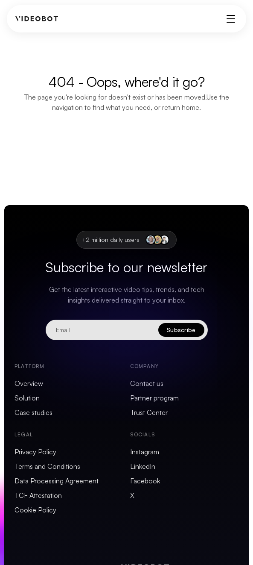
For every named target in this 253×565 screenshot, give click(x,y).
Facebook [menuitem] (145, 481)
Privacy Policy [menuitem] (35, 451)
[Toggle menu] (231, 19)
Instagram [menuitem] (144, 451)
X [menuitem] (132, 495)
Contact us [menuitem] (146, 383)
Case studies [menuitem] (33, 412)
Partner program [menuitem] (154, 398)
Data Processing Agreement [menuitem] (57, 481)
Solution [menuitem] (27, 398)
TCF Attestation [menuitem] (38, 495)
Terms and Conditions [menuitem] (47, 466)
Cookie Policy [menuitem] (35, 510)
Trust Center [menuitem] (149, 412)
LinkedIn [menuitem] (142, 466)
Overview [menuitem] (29, 383)
